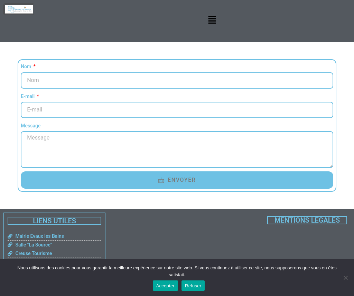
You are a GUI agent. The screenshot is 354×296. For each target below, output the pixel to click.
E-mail (28, 96)
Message (30, 125)
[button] (212, 20)
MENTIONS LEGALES (307, 220)
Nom (26, 66)
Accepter (165, 285)
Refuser (193, 285)
